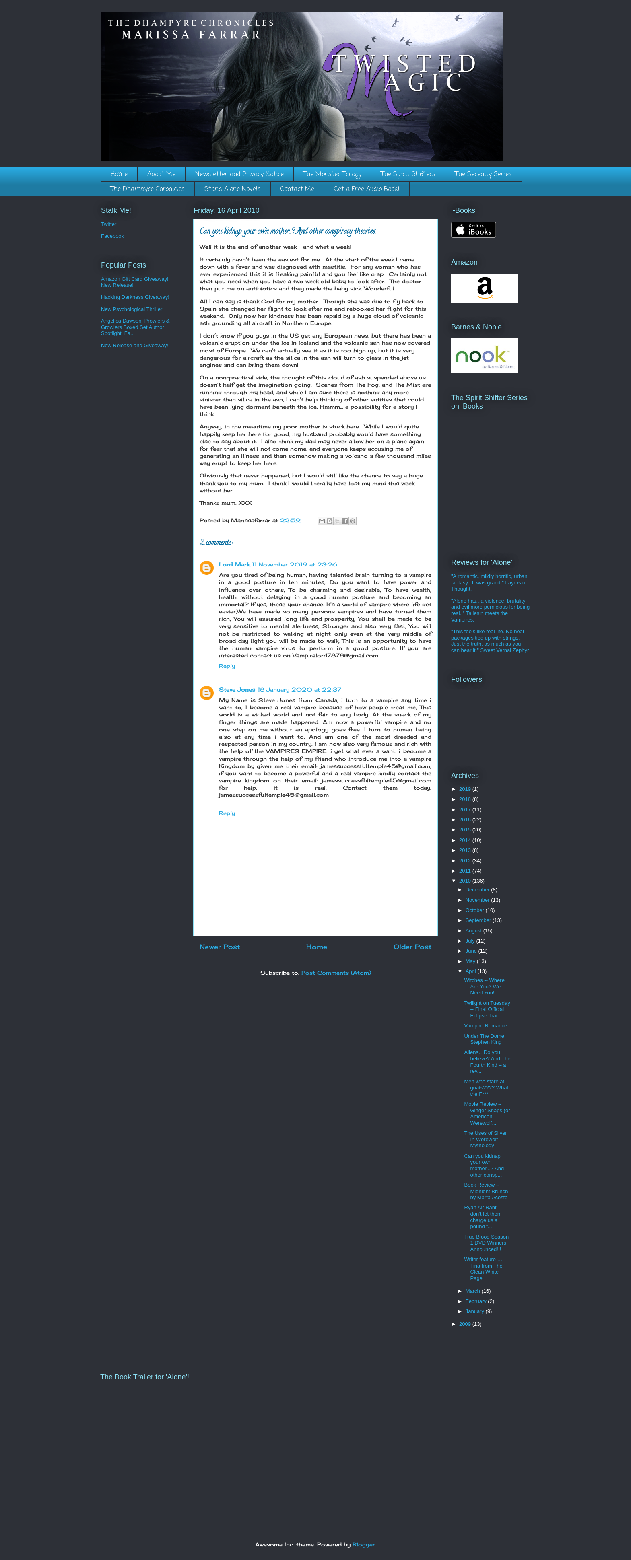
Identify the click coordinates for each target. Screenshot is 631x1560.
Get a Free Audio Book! (367, 189)
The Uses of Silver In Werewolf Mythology (485, 1139)
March (474, 1291)
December (478, 890)
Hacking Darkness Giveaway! (135, 297)
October (476, 910)
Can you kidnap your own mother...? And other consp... (484, 1165)
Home (119, 174)
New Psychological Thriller (131, 309)
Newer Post (220, 947)
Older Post (412, 947)
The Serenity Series (483, 174)
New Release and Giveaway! (134, 345)
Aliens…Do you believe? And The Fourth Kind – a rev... (487, 1061)
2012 (465, 861)
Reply (227, 666)
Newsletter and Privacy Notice (239, 174)
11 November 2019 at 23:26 (294, 564)
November (478, 900)
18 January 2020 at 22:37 (299, 689)
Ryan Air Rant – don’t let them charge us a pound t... (482, 1216)
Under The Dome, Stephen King (484, 1039)
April (472, 971)
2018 (465, 799)
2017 (465, 810)
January (476, 1311)
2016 (465, 820)
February (477, 1301)
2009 (465, 1324)
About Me (161, 174)
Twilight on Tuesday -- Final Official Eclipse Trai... (487, 1009)
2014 (465, 840)
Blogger (364, 1544)
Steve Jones (237, 689)
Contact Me (297, 189)
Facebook (112, 236)
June (472, 951)
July (471, 941)
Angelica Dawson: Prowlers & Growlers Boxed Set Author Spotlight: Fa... (135, 327)
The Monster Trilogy (332, 174)
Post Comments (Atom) (336, 972)
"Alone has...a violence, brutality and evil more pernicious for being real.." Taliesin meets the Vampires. (490, 610)
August (474, 931)
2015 (465, 830)
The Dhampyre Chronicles (148, 189)
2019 (465, 789)
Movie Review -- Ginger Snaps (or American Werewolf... (487, 1113)
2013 (465, 850)
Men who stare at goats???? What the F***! (486, 1087)
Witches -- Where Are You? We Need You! (484, 986)
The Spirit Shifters (408, 174)
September (479, 920)
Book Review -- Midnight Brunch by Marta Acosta (486, 1191)
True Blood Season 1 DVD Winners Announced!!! (486, 1243)
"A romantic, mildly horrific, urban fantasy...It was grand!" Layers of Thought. (489, 582)
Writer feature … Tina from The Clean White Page (483, 1268)
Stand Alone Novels (232, 189)
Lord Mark (234, 564)
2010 (465, 881)
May (471, 961)
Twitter (108, 224)
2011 (465, 871)
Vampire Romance (485, 1026)
